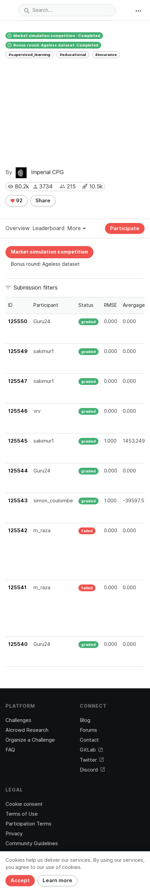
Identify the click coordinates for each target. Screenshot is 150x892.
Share (42, 201)
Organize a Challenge (30, 740)
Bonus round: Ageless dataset (45, 264)
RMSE (110, 305)
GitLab (91, 750)
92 (16, 201)
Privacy (13, 834)
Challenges (18, 720)
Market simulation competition (49, 252)
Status (85, 305)
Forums (88, 730)
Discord (92, 770)
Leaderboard (48, 228)
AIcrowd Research (26, 730)
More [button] (76, 228)
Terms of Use (21, 814)
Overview (17, 228)
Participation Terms (28, 824)
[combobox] (67, 10)
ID (10, 305)
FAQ (10, 750)
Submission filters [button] (36, 287)
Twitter (92, 760)
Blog (85, 720)
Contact (89, 740)
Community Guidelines (31, 843)
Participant (45, 305)
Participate (124, 228)
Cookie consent (24, 804)
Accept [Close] (20, 880)
